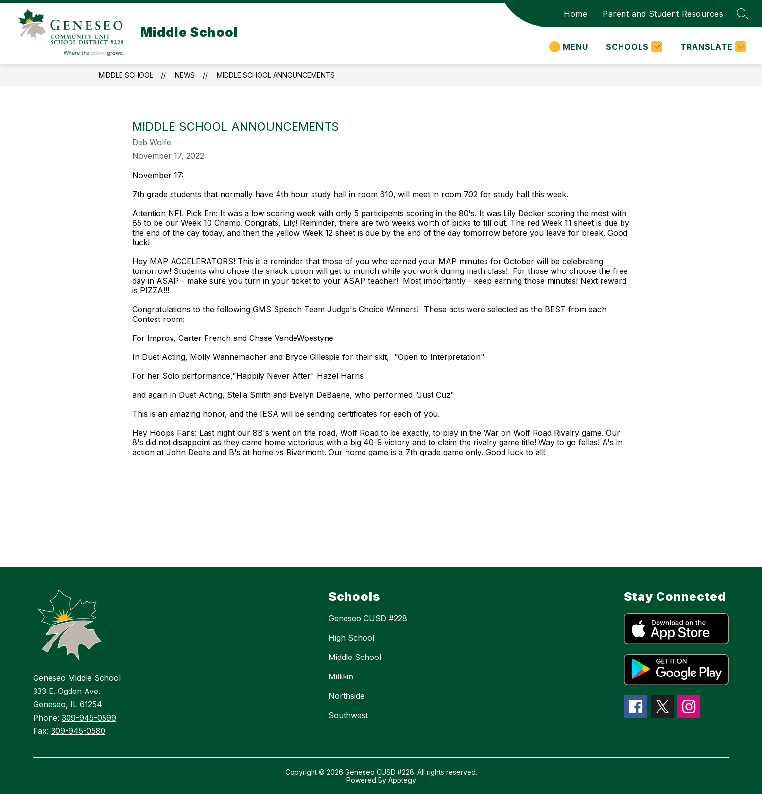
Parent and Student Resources (663, 13)
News (185, 75)
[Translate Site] (712, 47)
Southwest (348, 715)
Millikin (341, 676)
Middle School (126, 75)
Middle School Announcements (276, 75)
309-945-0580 (78, 731)
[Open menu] (568, 47)
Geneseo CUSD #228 (368, 618)
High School (351, 637)
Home (575, 13)
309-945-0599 (89, 718)
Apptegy (402, 780)
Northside (346, 696)
